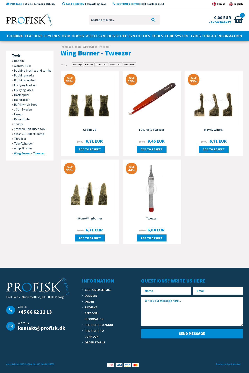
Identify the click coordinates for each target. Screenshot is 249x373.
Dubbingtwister (24, 80)
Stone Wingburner (89, 218)
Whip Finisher (23, 148)
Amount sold (129, 64)
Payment (91, 307)
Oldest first (101, 64)
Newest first (115, 64)
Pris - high (77, 64)
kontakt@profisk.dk (41, 328)
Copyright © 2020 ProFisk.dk (20, 364)
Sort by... (65, 64)
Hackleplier (21, 95)
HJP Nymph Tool (25, 104)
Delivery (91, 296)
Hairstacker (22, 100)
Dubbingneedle (24, 75)
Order (89, 301)
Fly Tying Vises (23, 90)
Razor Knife (22, 119)
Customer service (98, 290)
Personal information (94, 316)
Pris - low (89, 64)
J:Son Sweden (23, 109)
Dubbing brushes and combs (32, 70)
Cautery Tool (22, 66)
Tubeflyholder (23, 143)
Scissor (18, 124)
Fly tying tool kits (26, 85)
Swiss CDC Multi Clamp (29, 134)
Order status (95, 342)
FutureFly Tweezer (151, 130)
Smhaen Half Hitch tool (30, 129)
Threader (20, 138)
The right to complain (94, 333)
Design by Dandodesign (228, 364)
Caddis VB (89, 130)
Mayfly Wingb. (213, 130)
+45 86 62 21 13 (35, 312)
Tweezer (152, 218)
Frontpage (67, 46)
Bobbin (19, 61)
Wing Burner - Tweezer (29, 153)
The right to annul (99, 325)
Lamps (18, 114)
